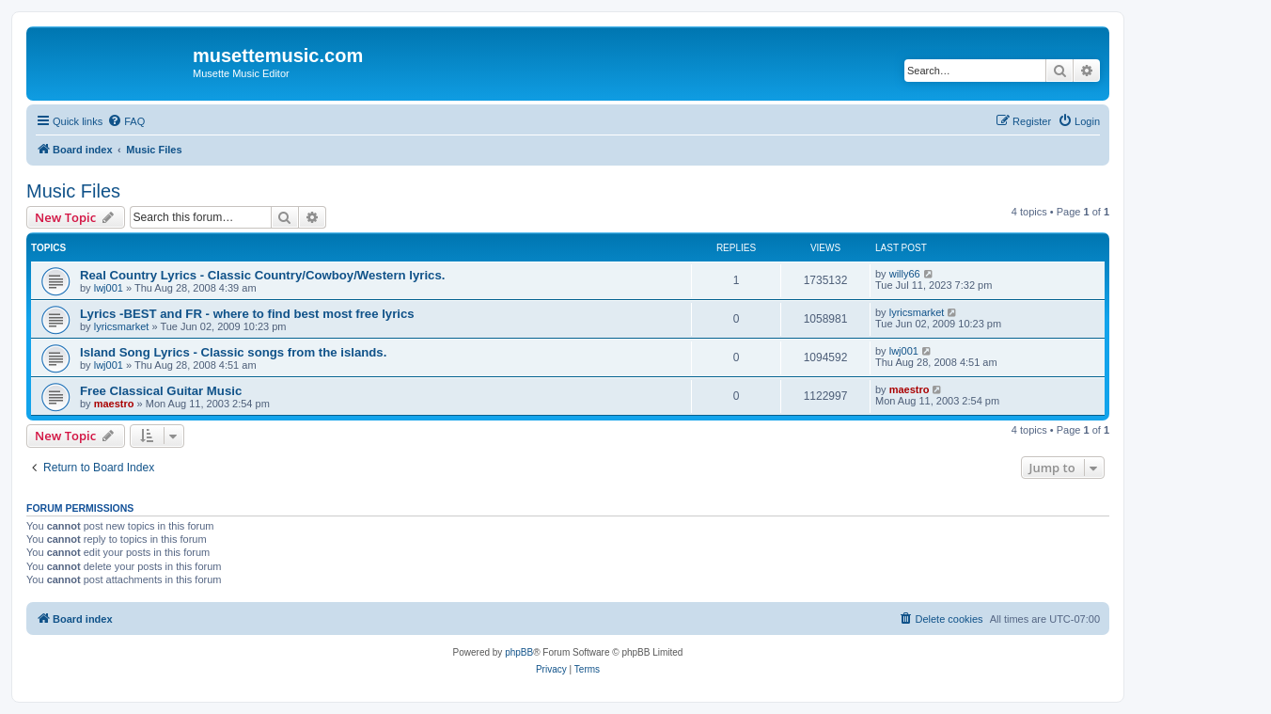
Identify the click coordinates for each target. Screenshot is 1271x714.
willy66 (904, 273)
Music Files (73, 191)
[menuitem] (126, 121)
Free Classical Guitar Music (161, 391)
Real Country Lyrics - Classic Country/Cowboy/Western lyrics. (262, 275)
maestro (114, 403)
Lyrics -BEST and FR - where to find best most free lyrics (247, 314)
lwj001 (108, 288)
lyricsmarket (121, 326)
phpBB (519, 652)
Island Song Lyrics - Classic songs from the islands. (233, 352)
